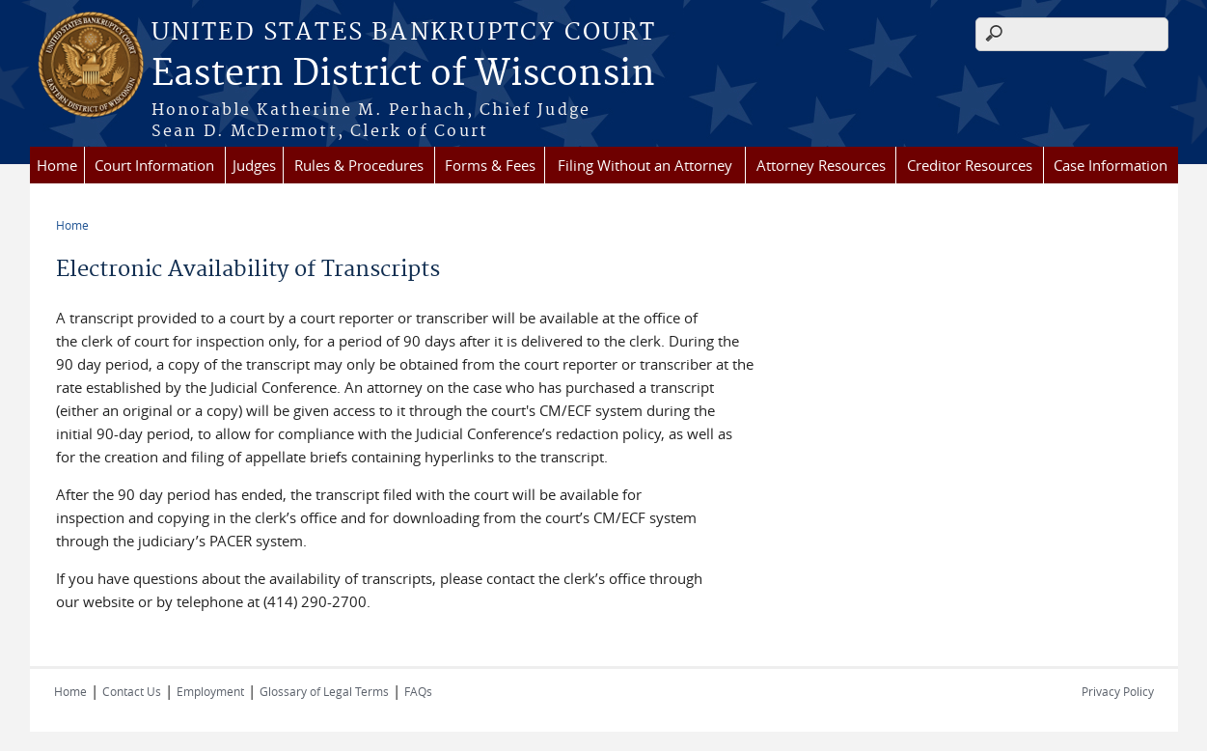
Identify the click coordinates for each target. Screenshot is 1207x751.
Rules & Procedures (359, 165)
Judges (254, 165)
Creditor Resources (969, 165)
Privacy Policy (1118, 691)
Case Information (1110, 165)
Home (57, 165)
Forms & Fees (490, 165)
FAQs (418, 691)
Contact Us (131, 691)
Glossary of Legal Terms (324, 691)
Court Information (154, 165)
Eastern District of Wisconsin (403, 74)
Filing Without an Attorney (645, 165)
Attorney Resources (821, 165)
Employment (210, 691)
